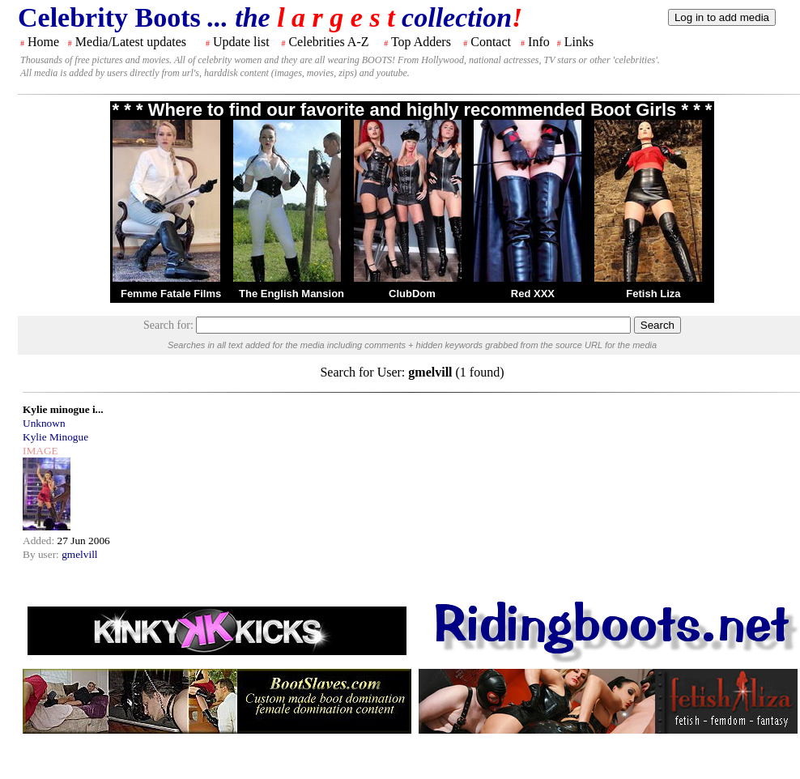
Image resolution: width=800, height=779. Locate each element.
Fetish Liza (653, 293)
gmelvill (79, 554)
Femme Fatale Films (171, 293)
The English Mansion (291, 293)
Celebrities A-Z (328, 42)
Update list (241, 42)
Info (539, 42)
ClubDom (412, 293)
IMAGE (40, 451)
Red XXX (533, 293)
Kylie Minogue (55, 437)
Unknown (44, 423)
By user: (42, 554)
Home (43, 42)
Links (579, 42)
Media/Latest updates (130, 42)
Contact (490, 42)
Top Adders (421, 42)
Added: (40, 540)
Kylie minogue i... (63, 409)
